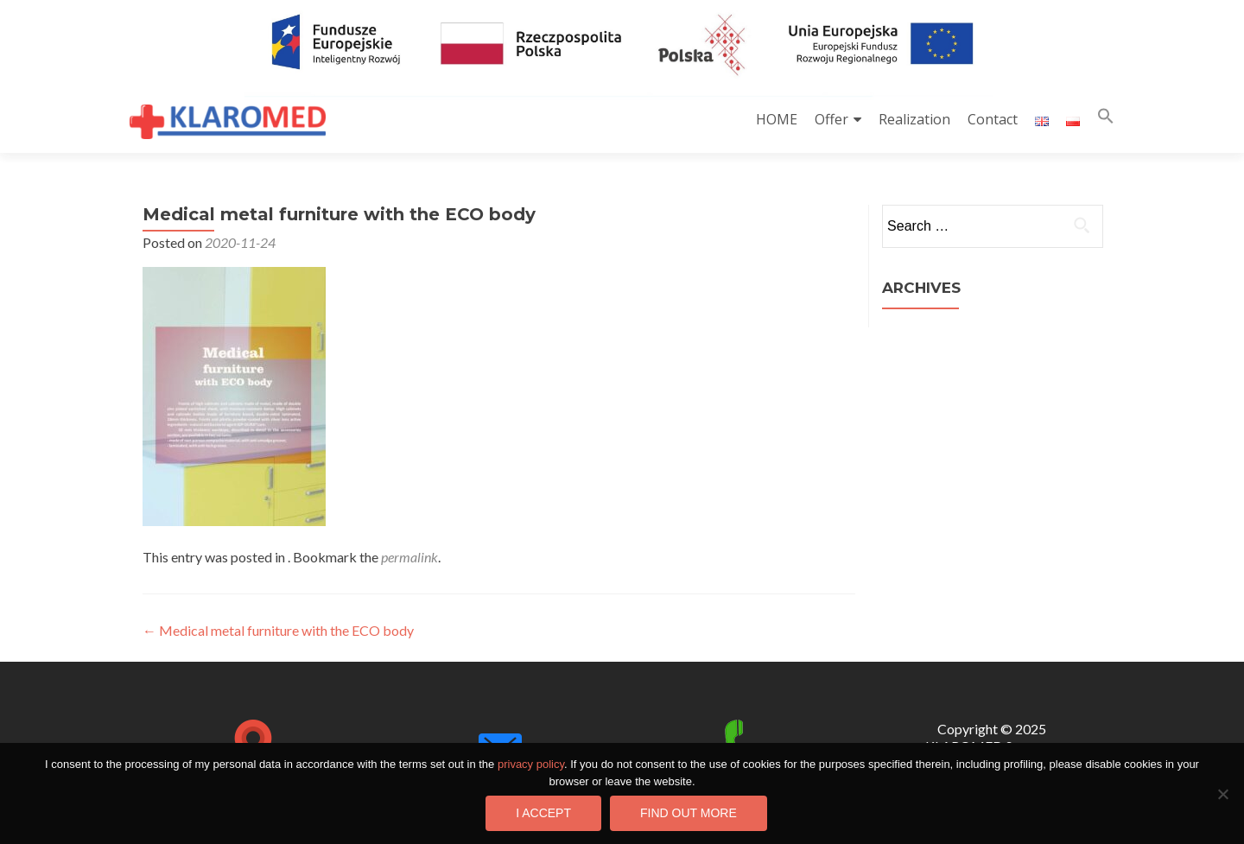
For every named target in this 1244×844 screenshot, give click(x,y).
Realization (914, 119)
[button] (1105, 120)
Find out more (688, 813)
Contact (993, 119)
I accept (543, 813)
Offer (831, 119)
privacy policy (531, 764)
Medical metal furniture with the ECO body (278, 630)
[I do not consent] (1222, 794)
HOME (776, 119)
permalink (409, 557)
